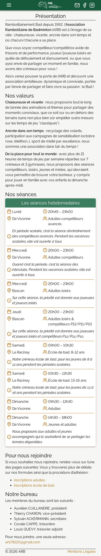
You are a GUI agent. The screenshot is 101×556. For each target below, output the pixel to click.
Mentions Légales (82, 551)
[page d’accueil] (50, 5)
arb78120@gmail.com (22, 542)
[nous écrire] (77, 5)
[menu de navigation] (9, 5)
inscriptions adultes (29, 480)
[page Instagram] (92, 5)
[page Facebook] (84, 5)
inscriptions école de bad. (34, 485)
